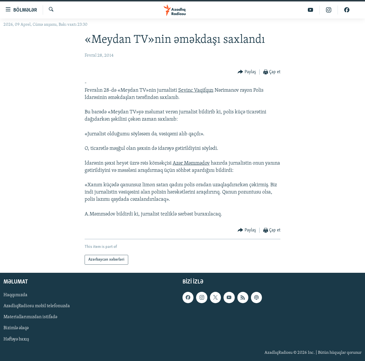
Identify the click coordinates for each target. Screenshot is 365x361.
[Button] (247, 72)
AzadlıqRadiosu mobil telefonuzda (36, 306)
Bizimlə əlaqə (16, 328)
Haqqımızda (15, 295)
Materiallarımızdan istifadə (30, 317)
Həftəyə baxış (16, 339)
